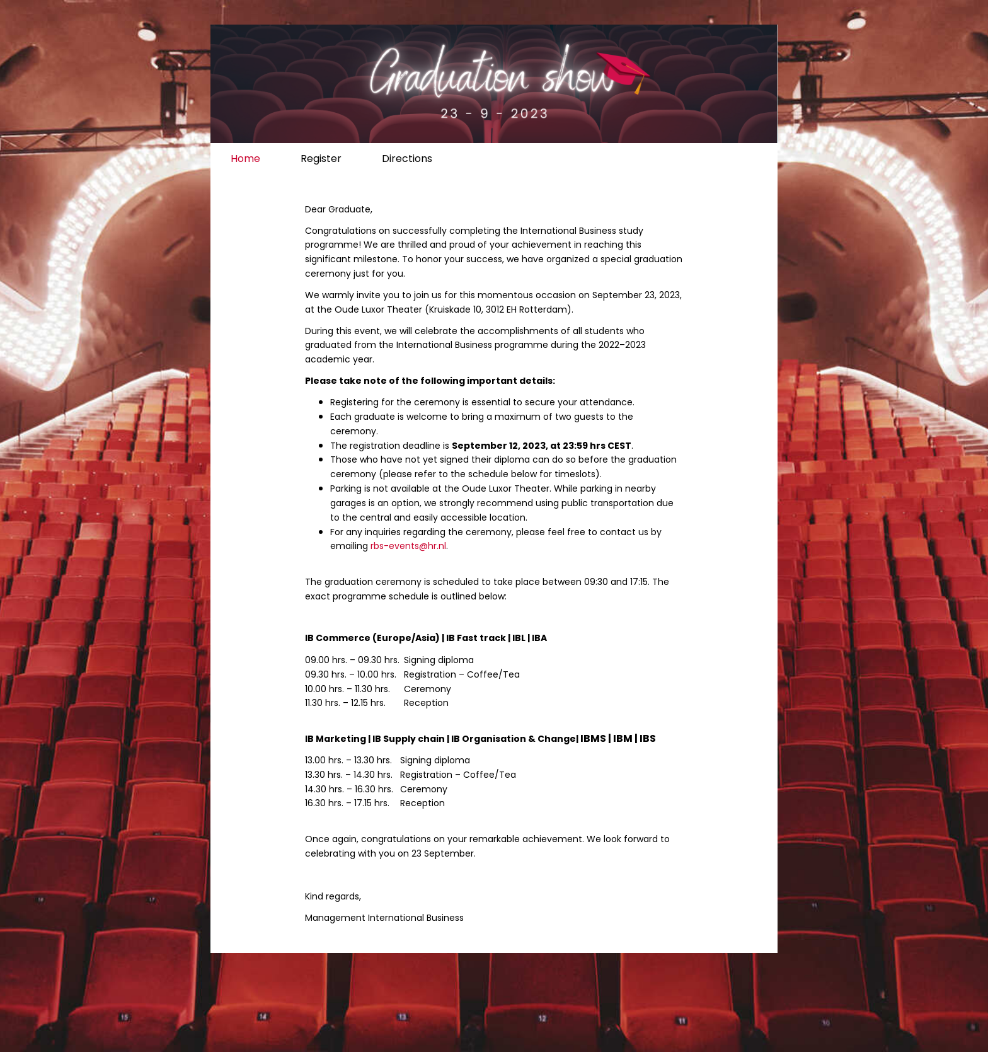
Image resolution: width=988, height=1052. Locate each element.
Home (245, 158)
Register (321, 158)
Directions (407, 158)
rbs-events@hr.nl (408, 546)
